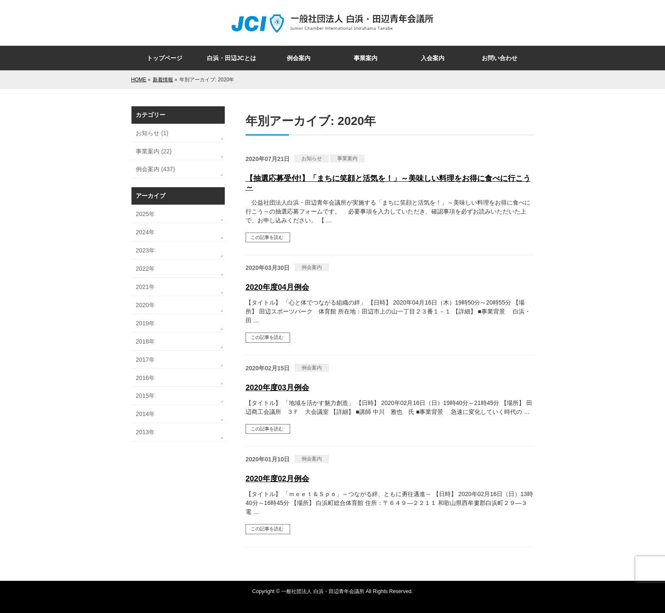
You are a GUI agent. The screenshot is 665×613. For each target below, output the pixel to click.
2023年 (145, 250)
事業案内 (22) (154, 151)
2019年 (145, 323)
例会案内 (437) (155, 169)
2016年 (145, 377)
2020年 (145, 305)
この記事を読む (267, 237)
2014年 (145, 414)
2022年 (145, 268)
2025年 (145, 214)
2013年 (145, 432)
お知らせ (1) (152, 133)
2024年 (145, 232)
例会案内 (312, 267)
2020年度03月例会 (277, 387)
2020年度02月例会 (277, 478)
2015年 (145, 395)
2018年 (145, 341)
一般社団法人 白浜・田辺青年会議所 (322, 591)
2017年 (145, 359)
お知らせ (312, 158)
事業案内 (347, 158)
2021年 (145, 286)
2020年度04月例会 (277, 287)
